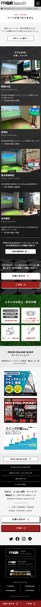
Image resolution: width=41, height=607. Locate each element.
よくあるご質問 (19, 492)
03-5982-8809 (12, 187)
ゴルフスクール (20, 479)
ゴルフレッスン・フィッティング (20, 473)
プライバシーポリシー (25, 495)
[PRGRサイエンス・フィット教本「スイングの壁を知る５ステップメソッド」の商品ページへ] (20, 437)
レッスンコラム (20, 484)
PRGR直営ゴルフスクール (10, 8)
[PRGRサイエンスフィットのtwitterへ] (11, 539)
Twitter (10, 586)
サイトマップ (32, 492)
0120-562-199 (11, 233)
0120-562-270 (11, 101)
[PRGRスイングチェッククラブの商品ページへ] (20, 383)
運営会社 (9, 495)
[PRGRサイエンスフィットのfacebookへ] (17, 539)
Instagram (10, 590)
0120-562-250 (11, 144)
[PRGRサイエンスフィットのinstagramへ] (24, 539)
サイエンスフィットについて (21, 467)
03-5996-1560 (23, 507)
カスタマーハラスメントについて (19, 499)
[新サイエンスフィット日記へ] (20, 573)
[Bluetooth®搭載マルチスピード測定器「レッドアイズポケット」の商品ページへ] (20, 410)
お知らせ (7, 492)
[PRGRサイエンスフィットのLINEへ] (30, 539)
